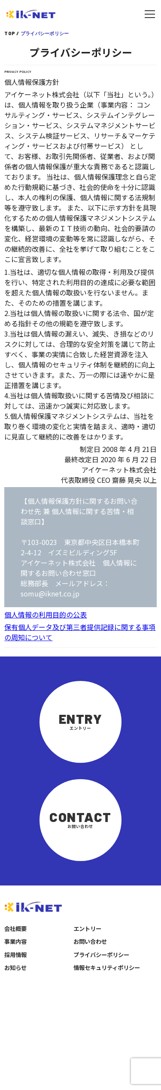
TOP (9, 33)
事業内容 (15, 941)
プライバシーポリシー (101, 955)
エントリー (87, 928)
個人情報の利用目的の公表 (45, 614)
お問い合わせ (90, 941)
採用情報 (15, 955)
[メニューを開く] (150, 14)
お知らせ (15, 968)
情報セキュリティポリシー (106, 968)
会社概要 (15, 928)
